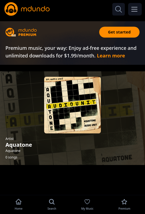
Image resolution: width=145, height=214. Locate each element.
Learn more (111, 55)
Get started (119, 32)
